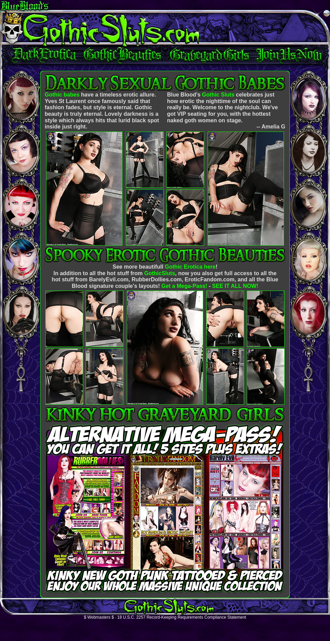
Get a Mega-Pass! (184, 286)
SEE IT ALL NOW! (235, 286)
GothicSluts (159, 273)
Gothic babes (62, 95)
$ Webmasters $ (99, 617)
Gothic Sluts (218, 95)
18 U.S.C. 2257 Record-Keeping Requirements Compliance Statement (181, 617)
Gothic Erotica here (190, 267)
